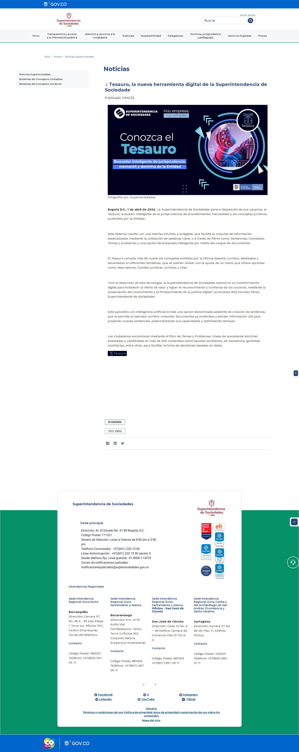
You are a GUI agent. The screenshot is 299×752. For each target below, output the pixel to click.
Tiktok (190, 699)
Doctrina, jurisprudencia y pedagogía (205, 36)
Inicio (35, 35)
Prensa (262, 35)
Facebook (105, 694)
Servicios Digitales (239, 35)
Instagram (190, 694)
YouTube (148, 699)
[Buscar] (224, 20)
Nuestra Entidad (151, 35)
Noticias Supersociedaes (35, 74)
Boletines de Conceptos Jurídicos (40, 84)
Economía (115, 422)
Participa (128, 35)
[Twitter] (123, 443)
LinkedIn (105, 699)
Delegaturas (175, 35)
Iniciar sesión (247, 15)
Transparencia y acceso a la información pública (62, 36)
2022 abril (115, 431)
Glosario (151, 708)
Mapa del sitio (151, 720)
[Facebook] (108, 443)
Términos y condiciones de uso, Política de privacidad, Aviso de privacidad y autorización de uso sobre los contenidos (151, 714)
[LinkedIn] (115, 443)
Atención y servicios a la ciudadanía (100, 36)
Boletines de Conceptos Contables (41, 79)
